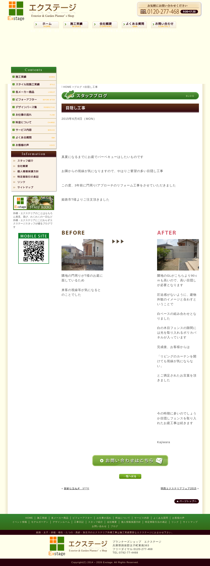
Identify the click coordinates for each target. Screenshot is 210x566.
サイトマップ (190, 522)
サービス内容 (141, 518)
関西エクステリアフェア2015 (178, 488)
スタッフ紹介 (95, 522)
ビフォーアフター (82, 518)
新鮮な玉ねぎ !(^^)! (76, 488)
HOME (29, 518)
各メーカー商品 (59, 518)
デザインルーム (61, 522)
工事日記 (79, 522)
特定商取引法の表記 (156, 522)
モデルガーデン (39, 522)
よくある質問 (160, 518)
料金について (122, 518)
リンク (175, 522)
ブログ (114, 526)
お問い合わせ (99, 526)
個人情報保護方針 (131, 522)
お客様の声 (178, 518)
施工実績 (42, 518)
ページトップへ (188, 501)
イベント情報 (19, 522)
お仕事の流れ (104, 518)
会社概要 (112, 522)
